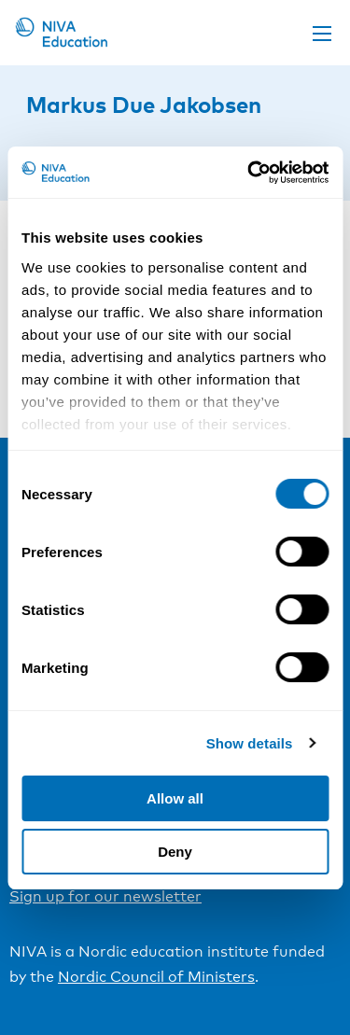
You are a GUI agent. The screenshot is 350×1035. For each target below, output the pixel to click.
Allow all (175, 798)
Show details (249, 743)
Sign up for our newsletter (105, 896)
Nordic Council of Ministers (156, 977)
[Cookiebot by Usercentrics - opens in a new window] (249, 173)
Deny (175, 852)
